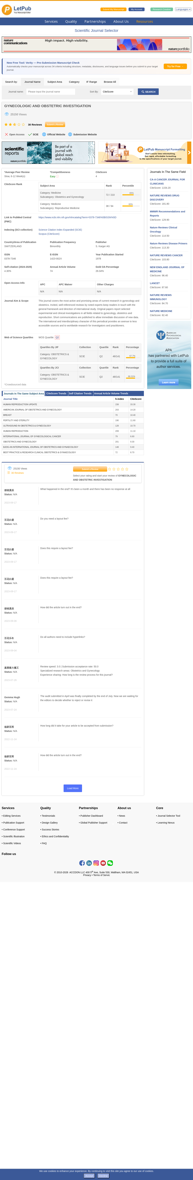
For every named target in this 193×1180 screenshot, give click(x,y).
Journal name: (16, 91)
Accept (89, 1175)
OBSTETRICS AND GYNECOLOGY (20, 442)
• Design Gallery (49, 822)
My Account (136, 9)
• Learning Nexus (165, 822)
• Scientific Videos (11, 843)
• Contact (122, 822)
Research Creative (162, 9)
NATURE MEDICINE (161, 311)
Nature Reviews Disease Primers (168, 243)
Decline (103, 1175)
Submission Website (85, 134)
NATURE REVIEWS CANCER (166, 255)
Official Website (56, 134)
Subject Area (54, 81)
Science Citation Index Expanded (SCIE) (60, 229)
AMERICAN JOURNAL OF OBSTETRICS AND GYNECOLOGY (32, 410)
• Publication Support (13, 822)
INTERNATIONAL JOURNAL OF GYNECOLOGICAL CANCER (32, 436)
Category (74, 81)
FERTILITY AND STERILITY (16, 420)
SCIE (35, 134)
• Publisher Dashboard (91, 815)
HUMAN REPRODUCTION (15, 431)
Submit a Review (90, 469)
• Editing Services (11, 815)
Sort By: (94, 91)
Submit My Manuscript (113, 9)
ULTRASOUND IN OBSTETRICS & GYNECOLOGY (27, 426)
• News (121, 815)
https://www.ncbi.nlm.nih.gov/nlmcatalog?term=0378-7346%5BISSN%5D (77, 217)
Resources (144, 21)
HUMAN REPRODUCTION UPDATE (20, 404)
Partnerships (95, 21)
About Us (121, 21)
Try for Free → (175, 66)
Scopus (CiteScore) (49, 233)
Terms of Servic (101, 875)
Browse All (110, 81)
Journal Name (32, 81)
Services (51, 21)
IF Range (91, 81)
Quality (71, 21)
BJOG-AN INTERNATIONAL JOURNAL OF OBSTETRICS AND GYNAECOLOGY (40, 447)
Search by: (11, 81)
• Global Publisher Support (93, 822)
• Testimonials (47, 815)
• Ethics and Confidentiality (54, 836)
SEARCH (148, 91)
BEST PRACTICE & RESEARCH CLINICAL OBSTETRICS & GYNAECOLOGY (39, 452)
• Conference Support (13, 829)
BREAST (7, 415)
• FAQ (43, 843)
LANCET (155, 283)
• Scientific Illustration (13, 836)
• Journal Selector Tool (168, 815)
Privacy (87, 875)
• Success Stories (49, 829)
